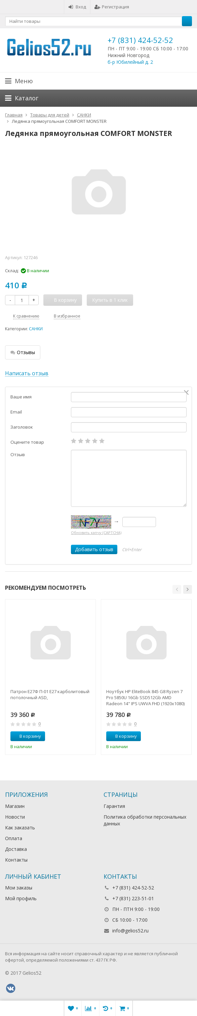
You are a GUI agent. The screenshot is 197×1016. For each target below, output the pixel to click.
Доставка (16, 849)
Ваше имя (21, 397)
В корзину (26, 736)
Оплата (13, 838)
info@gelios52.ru (130, 930)
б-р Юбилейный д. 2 (130, 62)
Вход (77, 7)
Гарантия (114, 806)
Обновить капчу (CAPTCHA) (96, 532)
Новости (15, 817)
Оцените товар (27, 442)
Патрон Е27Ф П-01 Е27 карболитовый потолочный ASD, (49, 694)
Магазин (15, 806)
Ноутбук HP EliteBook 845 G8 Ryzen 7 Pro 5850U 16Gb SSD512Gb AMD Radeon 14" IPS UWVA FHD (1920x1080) (145, 697)
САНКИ (36, 329)
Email (16, 412)
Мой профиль (21, 898)
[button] (176, 589)
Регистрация (111, 7)
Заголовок (21, 427)
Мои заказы (18, 887)
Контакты (16, 860)
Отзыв (17, 454)
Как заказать (20, 827)
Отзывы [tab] (22, 352)
